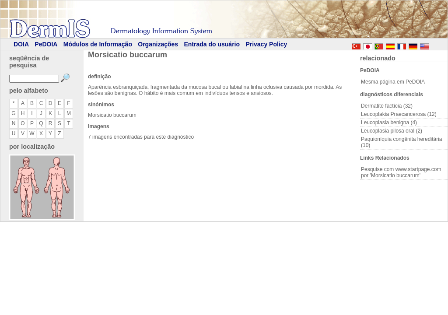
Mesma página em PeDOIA (393, 82)
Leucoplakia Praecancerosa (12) (399, 114)
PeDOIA (46, 44)
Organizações (158, 44)
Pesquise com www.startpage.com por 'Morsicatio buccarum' (401, 172)
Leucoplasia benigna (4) (389, 122)
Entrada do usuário (212, 44)
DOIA (21, 44)
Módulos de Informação (97, 44)
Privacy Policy (266, 44)
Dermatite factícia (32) (387, 106)
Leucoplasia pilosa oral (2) (391, 131)
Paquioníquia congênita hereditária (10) (401, 142)
